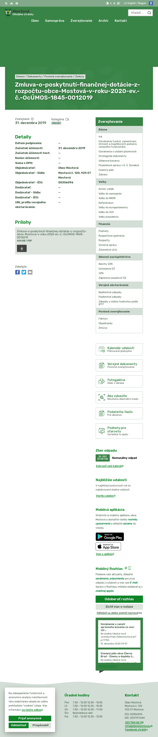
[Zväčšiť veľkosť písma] (118, 3)
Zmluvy (56, 82)
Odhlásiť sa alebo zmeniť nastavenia (119, 572)
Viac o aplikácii (105, 513)
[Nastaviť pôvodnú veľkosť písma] (114, 3)
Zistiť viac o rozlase (119, 566)
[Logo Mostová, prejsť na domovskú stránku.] (19, 12)
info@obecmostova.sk (139, 685)
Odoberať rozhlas (119, 558)
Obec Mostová (116, 724)
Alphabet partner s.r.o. (111, 720)
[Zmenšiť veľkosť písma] (111, 3)
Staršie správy (107, 625)
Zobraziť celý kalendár (110, 425)
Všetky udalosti (106, 455)
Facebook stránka (136, 689)
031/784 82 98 (134, 681)
